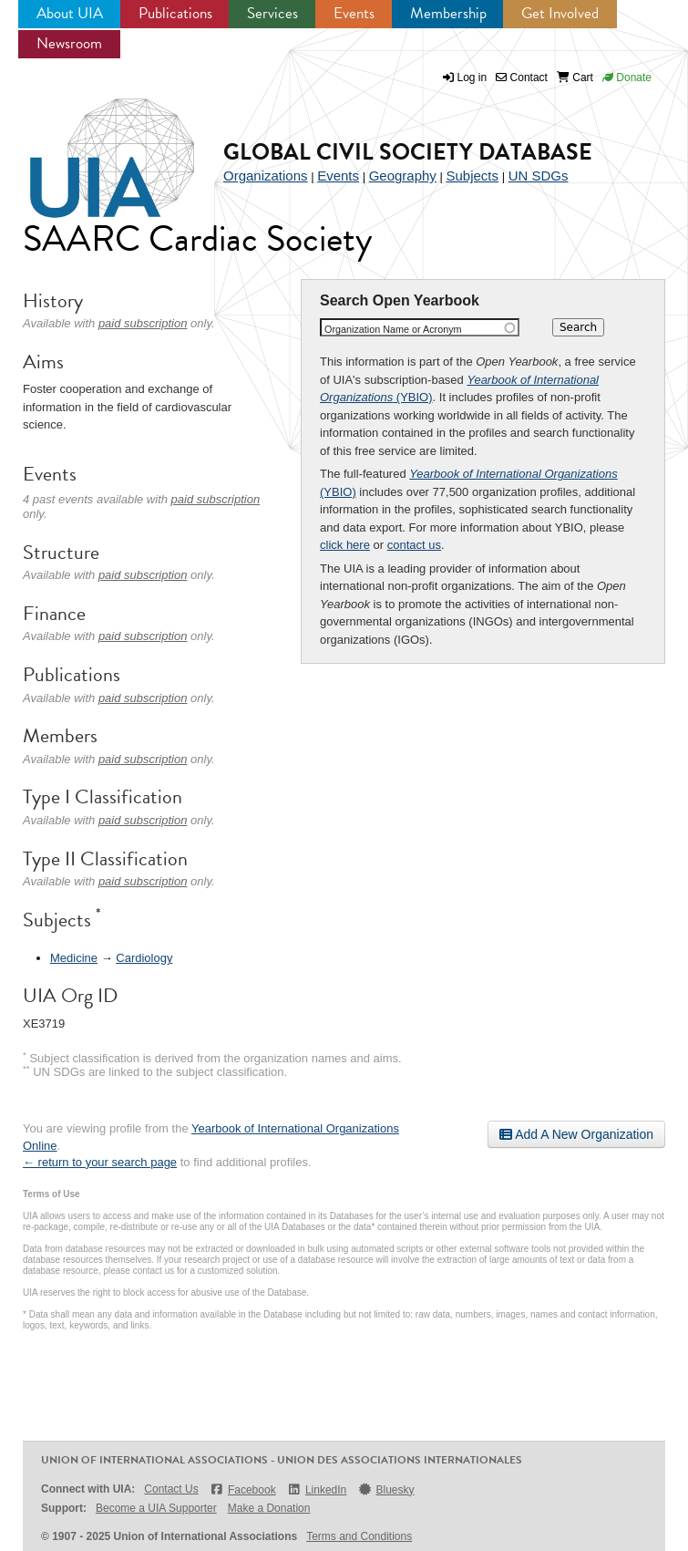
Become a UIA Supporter (156, 1508)
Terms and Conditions (359, 1536)
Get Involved (560, 13)
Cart (575, 77)
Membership (448, 13)
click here (345, 545)
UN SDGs (538, 175)
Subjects (472, 175)
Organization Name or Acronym (393, 329)
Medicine (74, 958)
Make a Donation (269, 1508)
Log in (472, 77)
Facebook (243, 1489)
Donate (627, 77)
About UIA (69, 13)
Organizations (265, 175)
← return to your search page (100, 1162)
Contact (522, 77)
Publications (175, 13)
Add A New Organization (576, 1134)
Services (272, 13)
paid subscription (143, 323)
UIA (91, 148)
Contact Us (171, 1489)
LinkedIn (317, 1489)
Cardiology (144, 958)
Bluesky (385, 1489)
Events (354, 13)
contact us (414, 545)
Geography (402, 175)
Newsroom (69, 43)
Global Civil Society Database (407, 152)
